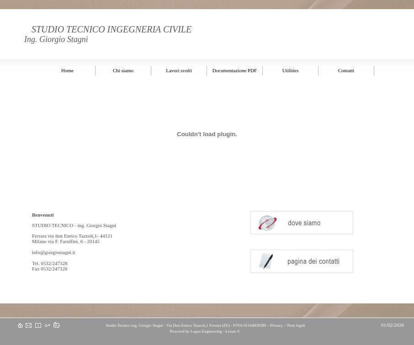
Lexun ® (232, 331)
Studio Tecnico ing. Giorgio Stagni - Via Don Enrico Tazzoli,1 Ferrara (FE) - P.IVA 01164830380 (185, 325)
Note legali (296, 325)
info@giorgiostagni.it (53, 252)
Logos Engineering (206, 331)
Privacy (276, 325)
